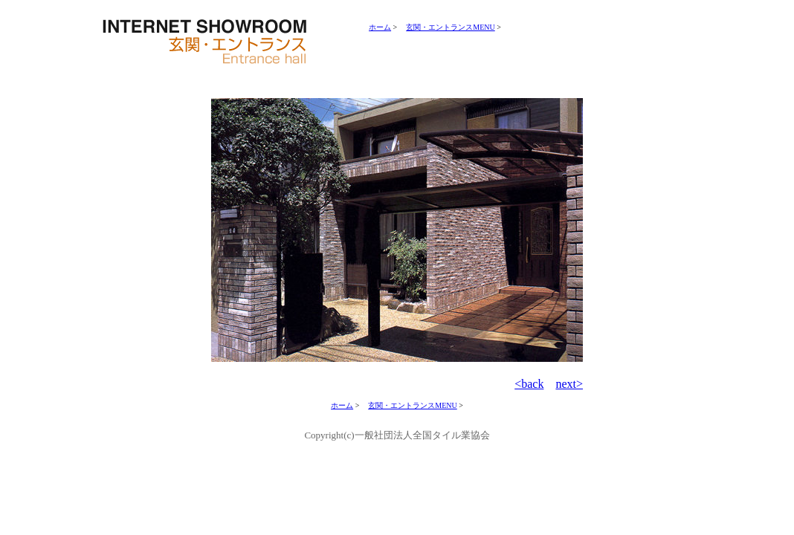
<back (528, 383)
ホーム (380, 27)
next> (569, 383)
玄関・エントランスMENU (450, 27)
